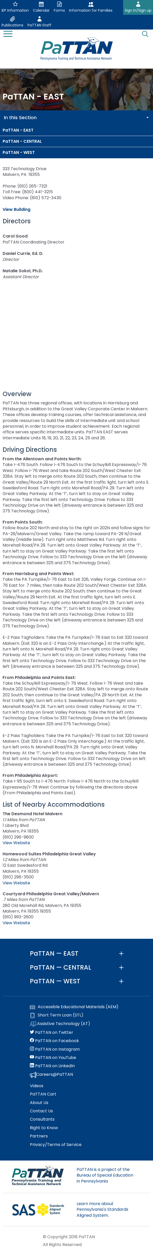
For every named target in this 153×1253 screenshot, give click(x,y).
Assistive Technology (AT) (60, 1024)
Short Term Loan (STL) (56, 1015)
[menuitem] (76, 130)
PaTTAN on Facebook (54, 1041)
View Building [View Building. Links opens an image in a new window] (16, 209)
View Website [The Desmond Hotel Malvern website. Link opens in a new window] (16, 843)
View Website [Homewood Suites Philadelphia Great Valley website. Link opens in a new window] (16, 883)
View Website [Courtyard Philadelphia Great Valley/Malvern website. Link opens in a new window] (16, 923)
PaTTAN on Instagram (55, 1049)
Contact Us (41, 1111)
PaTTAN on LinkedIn (52, 1066)
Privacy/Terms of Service (56, 1145)
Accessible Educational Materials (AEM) (74, 1007)
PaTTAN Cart (43, 1094)
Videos (36, 1086)
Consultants (42, 1119)
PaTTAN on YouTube (53, 1058)
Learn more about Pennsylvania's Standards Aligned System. (102, 1209)
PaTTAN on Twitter (51, 1032)
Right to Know (44, 1128)
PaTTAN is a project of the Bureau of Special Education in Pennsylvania (105, 1175)
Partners (39, 1136)
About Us (39, 1103)
